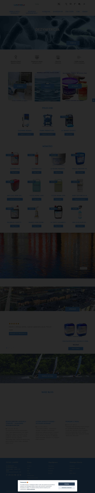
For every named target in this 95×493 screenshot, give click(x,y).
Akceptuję (66, 484)
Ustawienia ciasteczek (66, 487)
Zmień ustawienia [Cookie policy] (31, 489)
